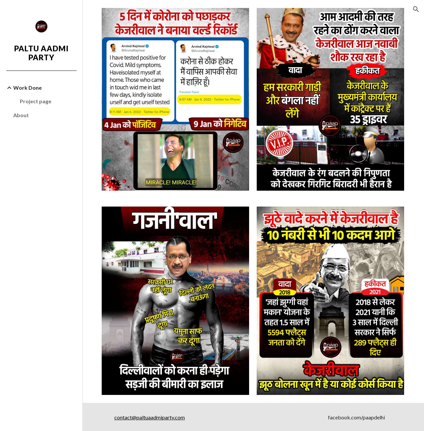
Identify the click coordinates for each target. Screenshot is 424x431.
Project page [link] (35, 101)
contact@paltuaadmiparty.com (150, 416)
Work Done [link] (27, 87)
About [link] (21, 115)
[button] (416, 9)
